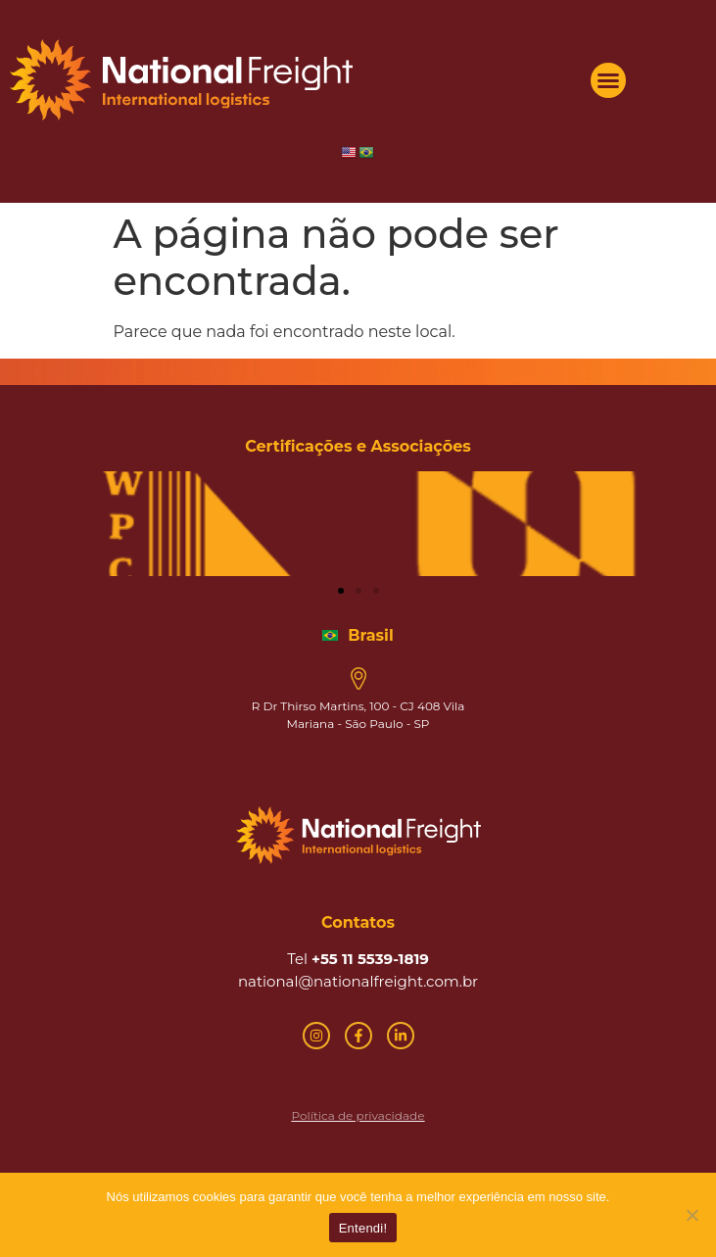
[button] (608, 80)
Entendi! (363, 1228)
